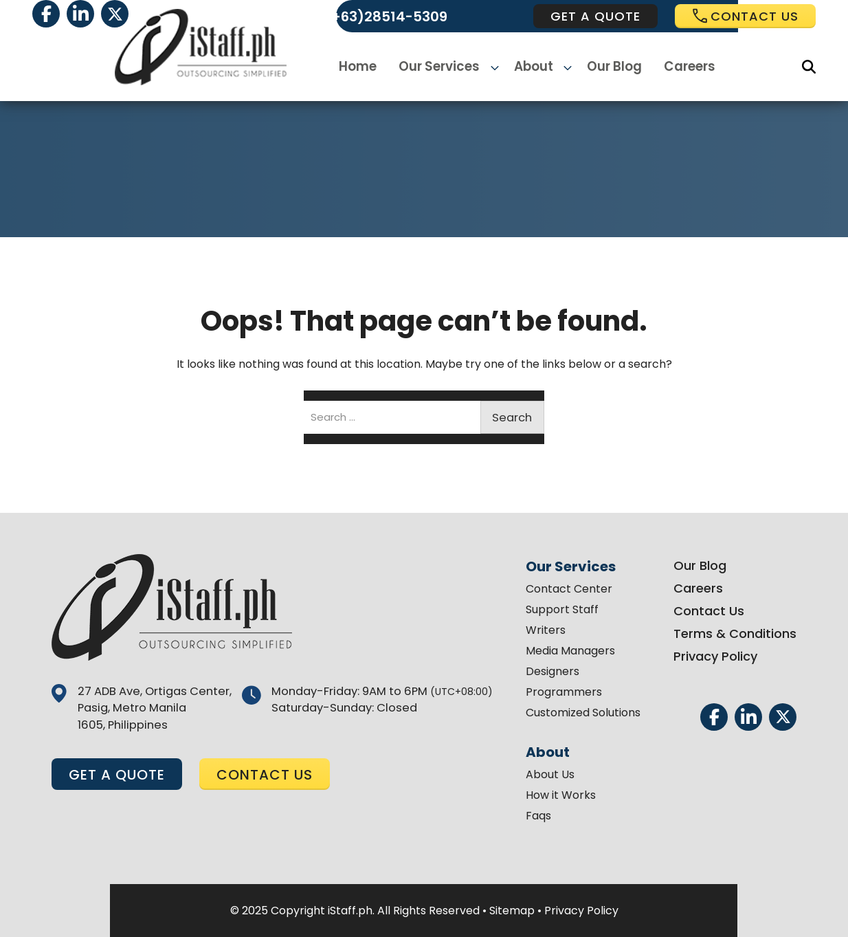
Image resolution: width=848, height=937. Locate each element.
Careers (685, 67)
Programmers (560, 692)
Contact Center (565, 589)
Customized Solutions (579, 712)
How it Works (557, 795)
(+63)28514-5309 (385, 16)
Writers (541, 630)
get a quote (595, 16)
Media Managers (566, 651)
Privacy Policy (711, 656)
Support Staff (558, 609)
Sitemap (512, 910)
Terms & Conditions (730, 633)
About (533, 67)
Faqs (534, 816)
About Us (546, 774)
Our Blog (610, 67)
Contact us (745, 16)
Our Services (444, 67)
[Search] (809, 67)
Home (364, 67)
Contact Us (704, 610)
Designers (548, 671)
